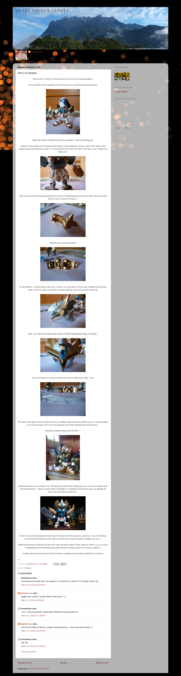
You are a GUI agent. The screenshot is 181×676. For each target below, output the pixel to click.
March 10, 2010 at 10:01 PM (33, 585)
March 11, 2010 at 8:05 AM (32, 600)
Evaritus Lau (37, 52)
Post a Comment (28, 652)
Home (63, 662)
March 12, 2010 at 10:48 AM (33, 646)
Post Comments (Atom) (39, 669)
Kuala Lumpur (121, 92)
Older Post (102, 662)
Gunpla (27, 568)
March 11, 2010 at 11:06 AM (33, 616)
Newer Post (25, 662)
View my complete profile (38, 62)
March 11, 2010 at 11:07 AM (33, 631)
